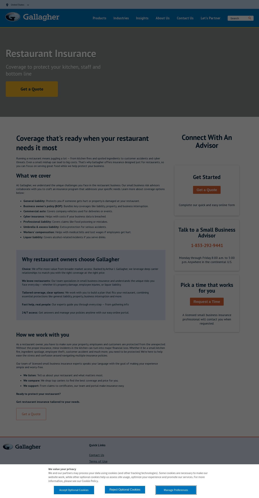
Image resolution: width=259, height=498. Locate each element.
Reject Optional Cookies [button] (124, 489)
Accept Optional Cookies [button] (73, 490)
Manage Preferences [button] (176, 490)
